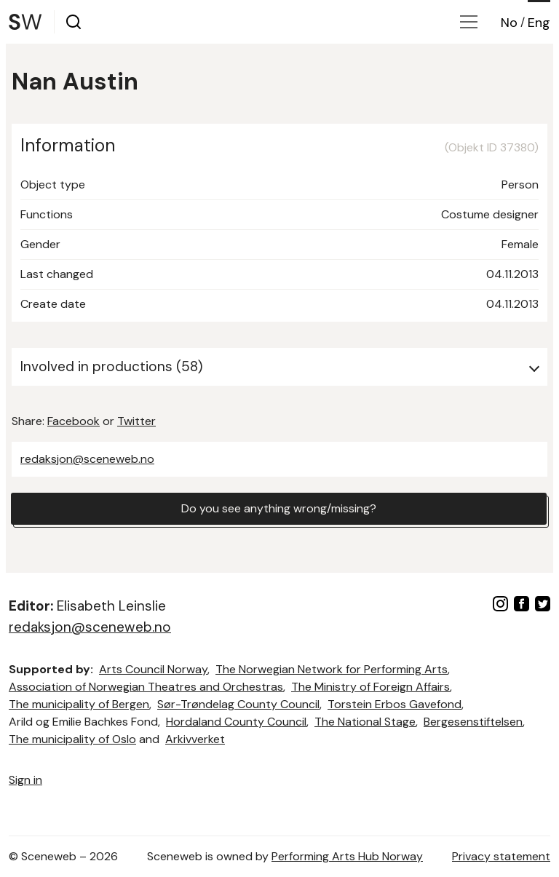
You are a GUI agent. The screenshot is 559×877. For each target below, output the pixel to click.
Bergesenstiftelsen (473, 721)
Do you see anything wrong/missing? (278, 508)
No (509, 22)
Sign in (25, 779)
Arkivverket (195, 739)
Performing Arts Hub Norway (347, 856)
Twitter (136, 421)
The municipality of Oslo (72, 739)
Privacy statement (501, 856)
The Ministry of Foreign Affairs (370, 686)
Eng (539, 22)
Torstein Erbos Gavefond (394, 704)
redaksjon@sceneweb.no (87, 459)
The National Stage (365, 721)
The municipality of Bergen (79, 704)
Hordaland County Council (236, 721)
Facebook (73, 421)
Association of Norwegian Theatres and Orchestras (146, 686)
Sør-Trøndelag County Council (238, 704)
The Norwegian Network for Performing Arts (331, 669)
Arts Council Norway (153, 669)
